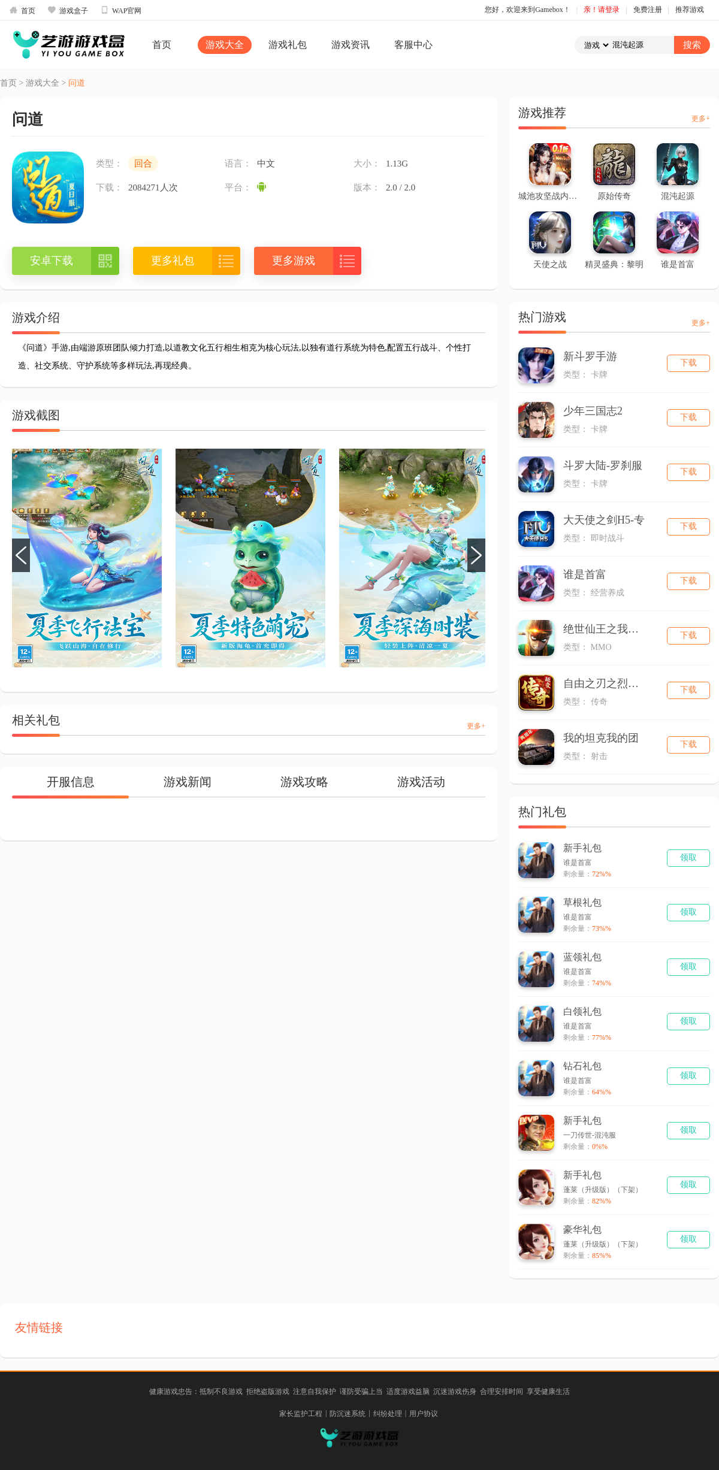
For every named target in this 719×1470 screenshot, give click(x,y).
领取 (688, 857)
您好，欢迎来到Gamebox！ (527, 9)
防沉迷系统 (347, 1413)
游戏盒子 (67, 10)
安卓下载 (51, 261)
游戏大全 (225, 45)
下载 (688, 362)
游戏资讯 (350, 45)
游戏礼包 (287, 45)
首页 (22, 10)
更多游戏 (293, 261)
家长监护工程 (300, 1413)
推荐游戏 (689, 9)
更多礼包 (172, 261)
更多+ (476, 726)
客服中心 (413, 45)
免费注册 (647, 9)
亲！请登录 (602, 9)
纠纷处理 (387, 1413)
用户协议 (423, 1413)
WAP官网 (120, 10)
